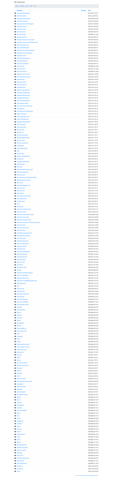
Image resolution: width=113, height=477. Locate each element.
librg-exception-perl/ (22, 61)
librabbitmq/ (20, 421)
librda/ (18, 413)
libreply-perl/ (20, 132)
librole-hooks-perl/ (22, 16)
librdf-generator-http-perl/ (23, 58)
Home (17, 6)
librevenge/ (20, 336)
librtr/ (18, 286)
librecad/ (19, 355)
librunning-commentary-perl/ (24, 106)
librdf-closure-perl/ (22, 84)
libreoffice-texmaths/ (22, 447)
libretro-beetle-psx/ (22, 463)
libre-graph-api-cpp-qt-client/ (24, 381)
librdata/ (19, 325)
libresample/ (20, 384)
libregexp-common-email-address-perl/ (27, 42)
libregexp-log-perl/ (22, 246)
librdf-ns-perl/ (20, 288)
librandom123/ (21, 190)
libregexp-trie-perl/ (22, 26)
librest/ (19, 426)
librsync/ (19, 312)
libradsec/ (19, 315)
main (31, 6)
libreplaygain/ (20, 405)
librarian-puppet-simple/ (23, 137)
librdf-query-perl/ (21, 238)
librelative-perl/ (21, 201)
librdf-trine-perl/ (21, 69)
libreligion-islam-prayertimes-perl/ (26, 50)
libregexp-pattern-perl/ (23, 278)
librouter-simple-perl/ (22, 143)
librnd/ (18, 376)
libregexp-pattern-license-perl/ (25, 169)
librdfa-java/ (20, 206)
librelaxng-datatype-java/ (23, 92)
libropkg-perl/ (20, 145)
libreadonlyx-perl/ (21, 29)
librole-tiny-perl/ (21, 175)
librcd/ (18, 400)
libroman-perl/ (20, 130)
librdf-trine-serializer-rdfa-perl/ (25, 273)
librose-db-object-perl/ (23, 243)
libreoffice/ (20, 466)
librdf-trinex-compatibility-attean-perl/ (27, 280)
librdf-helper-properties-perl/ (24, 233)
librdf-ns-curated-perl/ (22, 275)
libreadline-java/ (21, 249)
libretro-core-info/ (21, 212)
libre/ (18, 416)
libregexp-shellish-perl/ (23, 98)
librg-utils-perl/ (21, 164)
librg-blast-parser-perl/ (23, 365)
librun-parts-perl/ (21, 124)
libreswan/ (19, 373)
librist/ (18, 471)
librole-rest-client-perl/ (23, 63)
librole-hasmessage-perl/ (23, 100)
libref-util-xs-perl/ (21, 378)
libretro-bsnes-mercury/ (23, 347)
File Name (19, 10)
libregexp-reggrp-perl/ (22, 241)
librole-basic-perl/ (21, 127)
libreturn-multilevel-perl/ (23, 156)
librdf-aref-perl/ (21, 291)
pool (27, 6)
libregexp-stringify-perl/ (23, 161)
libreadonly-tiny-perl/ (22, 21)
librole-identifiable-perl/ (23, 47)
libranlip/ (19, 371)
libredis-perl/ (20, 159)
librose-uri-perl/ (21, 140)
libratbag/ (19, 408)
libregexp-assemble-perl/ (23, 122)
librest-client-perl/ (21, 82)
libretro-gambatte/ (22, 410)
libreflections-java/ (22, 349)
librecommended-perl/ (23, 119)
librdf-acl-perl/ (20, 296)
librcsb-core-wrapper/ (22, 302)
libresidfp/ (19, 453)
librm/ (18, 204)
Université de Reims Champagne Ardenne (89, 475)
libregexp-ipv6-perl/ (22, 37)
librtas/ (19, 442)
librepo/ (19, 320)
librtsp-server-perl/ (22, 71)
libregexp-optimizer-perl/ (23, 95)
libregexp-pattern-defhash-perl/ (25, 24)
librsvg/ (19, 360)
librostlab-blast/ (21, 310)
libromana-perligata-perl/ (23, 251)
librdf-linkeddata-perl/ (22, 172)
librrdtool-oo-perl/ (21, 55)
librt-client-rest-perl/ (22, 363)
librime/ (19, 431)
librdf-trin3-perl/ (21, 230)
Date (89, 10)
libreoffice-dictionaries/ (23, 458)
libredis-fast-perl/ (21, 386)
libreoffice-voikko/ (21, 267)
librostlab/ (19, 423)
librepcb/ (19, 270)
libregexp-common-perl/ (23, 74)
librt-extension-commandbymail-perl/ (27, 177)
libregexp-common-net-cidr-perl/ (25, 39)
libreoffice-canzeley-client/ (24, 209)
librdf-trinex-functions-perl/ (24, 220)
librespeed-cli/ (20, 461)
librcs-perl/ (20, 167)
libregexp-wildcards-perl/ (23, 18)
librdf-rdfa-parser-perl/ (23, 45)
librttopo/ (19, 402)
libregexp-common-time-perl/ (25, 53)
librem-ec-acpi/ (21, 262)
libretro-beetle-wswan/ (23, 304)
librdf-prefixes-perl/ (22, 257)
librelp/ (19, 418)
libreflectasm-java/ (22, 445)
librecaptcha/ (20, 193)
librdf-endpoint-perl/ (22, 148)
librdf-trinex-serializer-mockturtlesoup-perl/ (28, 222)
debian (22, 6)
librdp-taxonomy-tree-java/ (24, 196)
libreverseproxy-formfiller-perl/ (25, 111)
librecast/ (19, 429)
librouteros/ (20, 265)
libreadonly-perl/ (21, 87)
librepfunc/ (20, 368)
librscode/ (19, 318)
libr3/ (18, 151)
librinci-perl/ (20, 182)
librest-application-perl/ (23, 116)
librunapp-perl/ (21, 108)
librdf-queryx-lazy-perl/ (23, 217)
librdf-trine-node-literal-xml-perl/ (25, 214)
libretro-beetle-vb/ (21, 328)
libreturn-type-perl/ (22, 114)
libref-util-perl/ (20, 66)
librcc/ (18, 333)
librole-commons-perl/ (23, 227)
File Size (83, 10)
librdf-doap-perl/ (21, 283)
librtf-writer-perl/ (21, 32)
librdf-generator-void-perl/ (24, 235)
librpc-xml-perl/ (21, 188)
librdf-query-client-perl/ (23, 294)
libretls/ (19, 341)
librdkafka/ (20, 389)
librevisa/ (19, 307)
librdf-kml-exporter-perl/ (23, 90)
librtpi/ (18, 339)
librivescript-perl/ (21, 34)
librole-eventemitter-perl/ (23, 13)
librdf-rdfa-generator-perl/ (23, 77)
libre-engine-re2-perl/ (22, 394)
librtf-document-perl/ (22, 135)
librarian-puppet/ (21, 259)
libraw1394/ (20, 455)
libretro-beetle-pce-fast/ (23, 344)
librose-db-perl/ (21, 434)
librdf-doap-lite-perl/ (22, 254)
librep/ (18, 437)
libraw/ (18, 439)
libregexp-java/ (21, 79)
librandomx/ (20, 468)
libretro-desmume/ (22, 331)
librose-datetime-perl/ (22, 103)
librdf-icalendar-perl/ (22, 299)
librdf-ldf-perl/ (20, 153)
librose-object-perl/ (22, 198)
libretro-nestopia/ (21, 450)
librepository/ (20, 352)
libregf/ (19, 397)
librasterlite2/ (20, 323)
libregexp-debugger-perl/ (23, 185)
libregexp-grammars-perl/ (23, 180)
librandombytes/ (21, 392)
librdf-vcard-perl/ (21, 225)
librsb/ (18, 357)
